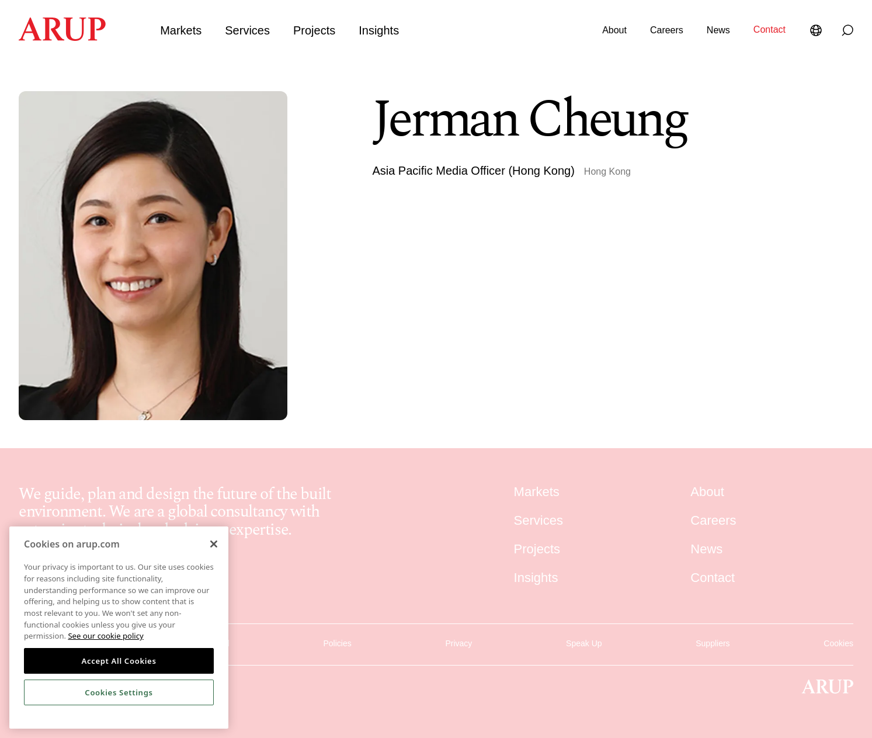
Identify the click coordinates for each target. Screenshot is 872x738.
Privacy (458, 641)
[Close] (214, 544)
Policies (337, 641)
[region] (118, 627)
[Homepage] (62, 37)
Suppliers (712, 641)
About (614, 30)
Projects (314, 30)
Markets (181, 30)
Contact (769, 29)
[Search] (847, 30)
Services (247, 30)
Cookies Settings (118, 692)
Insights (379, 30)
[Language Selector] (818, 30)
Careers (666, 30)
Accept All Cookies (118, 661)
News (718, 30)
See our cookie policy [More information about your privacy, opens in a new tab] (105, 635)
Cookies (838, 641)
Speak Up (584, 641)
